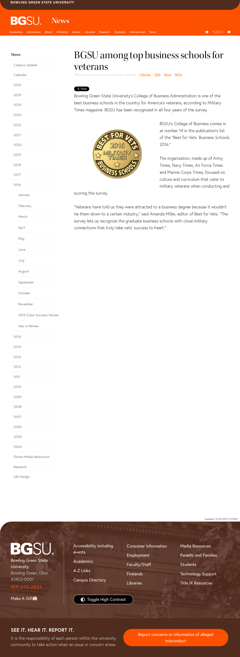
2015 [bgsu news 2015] (17, 337)
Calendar (20, 75)
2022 (17, 125)
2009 (18, 397)
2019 (17, 155)
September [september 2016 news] (26, 282)
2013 (17, 357)
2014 (17, 347)
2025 (17, 95)
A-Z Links (81, 570)
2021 (17, 135)
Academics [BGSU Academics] (83, 561)
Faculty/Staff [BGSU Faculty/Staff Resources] (139, 564)
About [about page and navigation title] (48, 32)
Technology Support (198, 574)
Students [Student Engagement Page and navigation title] (119, 32)
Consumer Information (147, 546)
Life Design (22, 477)
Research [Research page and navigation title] (104, 32)
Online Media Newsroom (31, 457)
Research (20, 467)
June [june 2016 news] (21, 249)
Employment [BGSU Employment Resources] (138, 555)
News (167, 74)
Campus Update (25, 65)
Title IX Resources (196, 583)
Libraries (90, 32)
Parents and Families (198, 555)
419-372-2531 (26, 587)
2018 (17, 165)
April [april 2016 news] (21, 227)
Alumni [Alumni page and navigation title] (76, 32)
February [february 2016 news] (145, 74)
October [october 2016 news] (24, 293)
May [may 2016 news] (21, 238)
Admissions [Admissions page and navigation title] (34, 32)
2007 (17, 417)
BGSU (178, 74)
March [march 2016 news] (22, 216)
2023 (17, 115)
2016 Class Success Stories (38, 315)
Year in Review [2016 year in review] (28, 326)
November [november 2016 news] (25, 304)
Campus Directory (89, 580)
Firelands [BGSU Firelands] (135, 574)
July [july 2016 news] (21, 260)
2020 (18, 145)
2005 (18, 437)
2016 (157, 74)
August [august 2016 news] (23, 271)
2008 (18, 407)
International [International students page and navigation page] (137, 32)
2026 (17, 85)
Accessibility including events (93, 549)
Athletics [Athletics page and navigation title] (62, 32)
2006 (18, 427)
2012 (17, 367)
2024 (17, 105)
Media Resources (195, 546)
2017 (17, 175)
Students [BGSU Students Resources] (188, 564)
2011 (17, 377)
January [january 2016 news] (24, 195)
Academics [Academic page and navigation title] (16, 32)
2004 (18, 447)
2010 (17, 387)
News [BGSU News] (152, 32)
